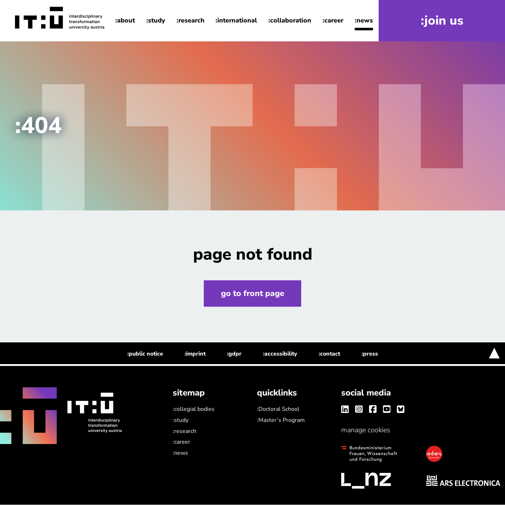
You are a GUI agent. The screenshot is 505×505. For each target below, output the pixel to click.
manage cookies (365, 430)
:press (370, 354)
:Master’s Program (281, 420)
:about (125, 20)
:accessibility (280, 354)
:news (364, 20)
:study (155, 20)
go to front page (252, 293)
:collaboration (289, 20)
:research (190, 20)
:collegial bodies (193, 409)
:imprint (195, 354)
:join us (442, 21)
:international (236, 20)
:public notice (145, 354)
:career (333, 20)
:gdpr (234, 354)
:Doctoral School (278, 409)
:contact (329, 354)
